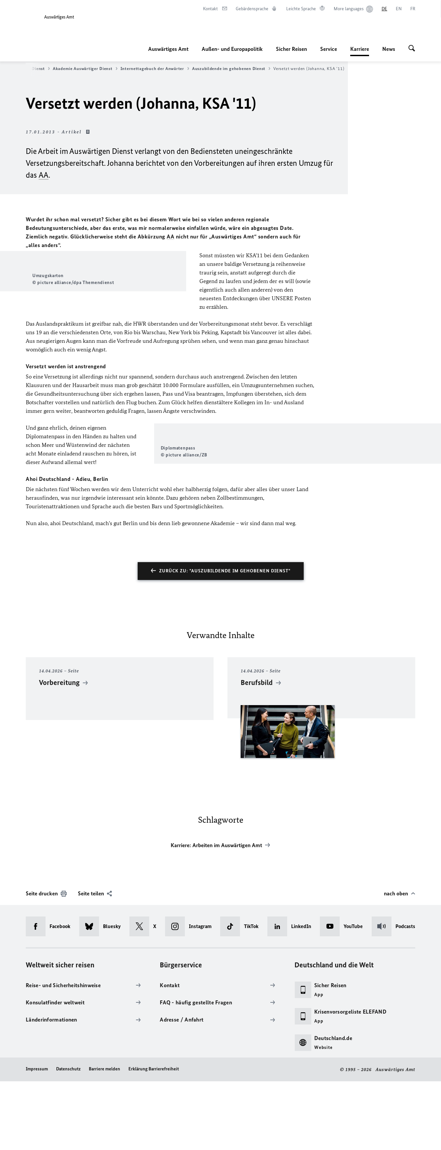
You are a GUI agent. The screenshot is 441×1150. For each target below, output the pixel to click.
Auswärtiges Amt (168, 49)
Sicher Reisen (291, 49)
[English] (399, 9)
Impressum (37, 1137)
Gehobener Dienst (29, 69)
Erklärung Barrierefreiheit (153, 1137)
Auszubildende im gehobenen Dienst (231, 69)
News (388, 49)
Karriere (359, 49)
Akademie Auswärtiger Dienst (85, 69)
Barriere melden (104, 1137)
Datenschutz (68, 1137)
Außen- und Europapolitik (232, 49)
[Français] (412, 9)
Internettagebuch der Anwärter (154, 69)
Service (328, 49)
